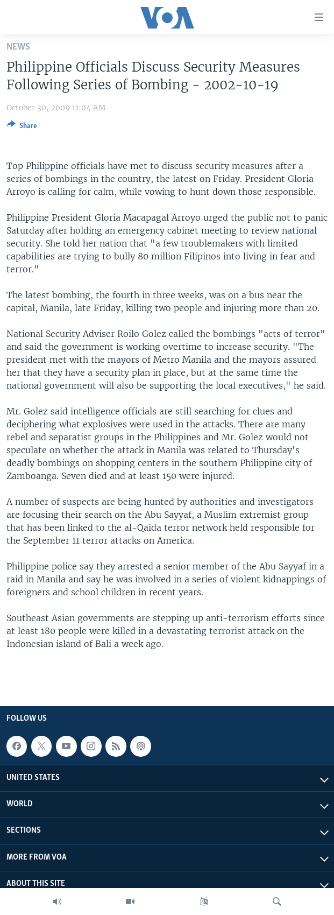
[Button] (22, 127)
